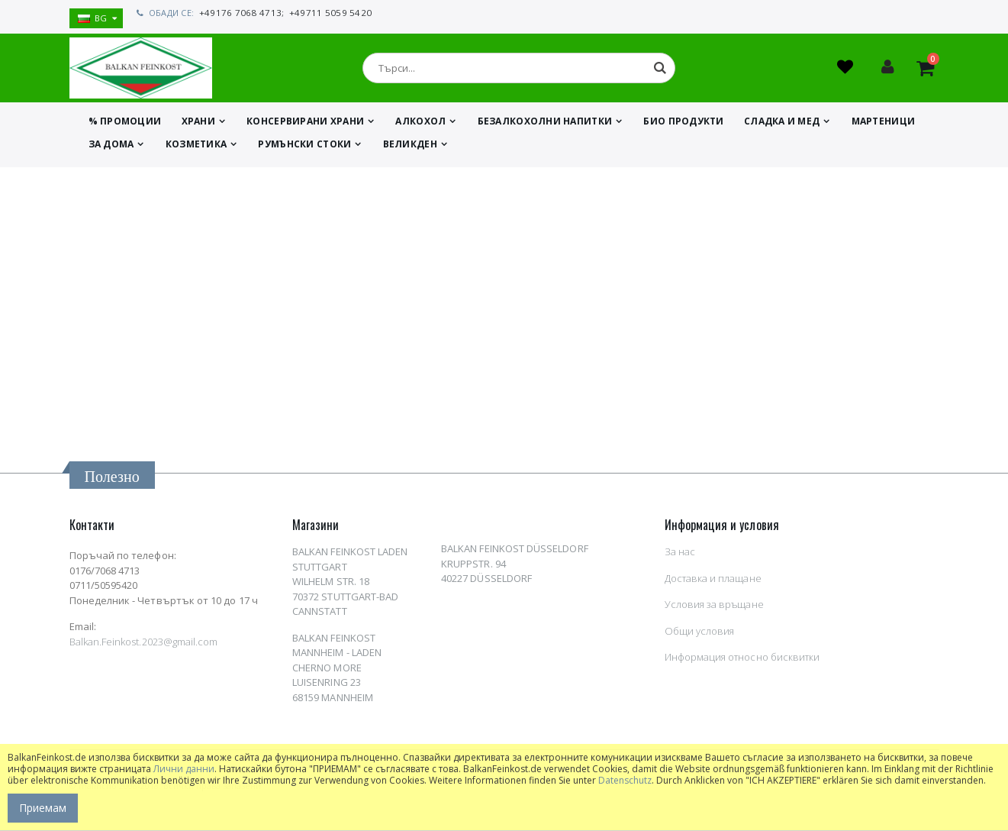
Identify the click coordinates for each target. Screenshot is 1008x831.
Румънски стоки (304, 148)
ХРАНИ (198, 125)
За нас (680, 556)
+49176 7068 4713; (239, 12)
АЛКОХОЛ (420, 125)
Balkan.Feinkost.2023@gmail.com (143, 646)
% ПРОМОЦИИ (125, 125)
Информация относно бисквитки (742, 661)
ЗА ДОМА (111, 148)
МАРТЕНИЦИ (883, 125)
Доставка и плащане (713, 583)
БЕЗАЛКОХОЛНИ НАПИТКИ (545, 125)
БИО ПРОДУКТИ (683, 125)
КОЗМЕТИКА (196, 148)
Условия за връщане (714, 609)
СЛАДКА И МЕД (782, 125)
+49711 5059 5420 (323, 12)
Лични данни (183, 768)
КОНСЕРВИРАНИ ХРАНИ (305, 125)
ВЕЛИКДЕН (410, 148)
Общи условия (700, 635)
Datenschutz (625, 780)
